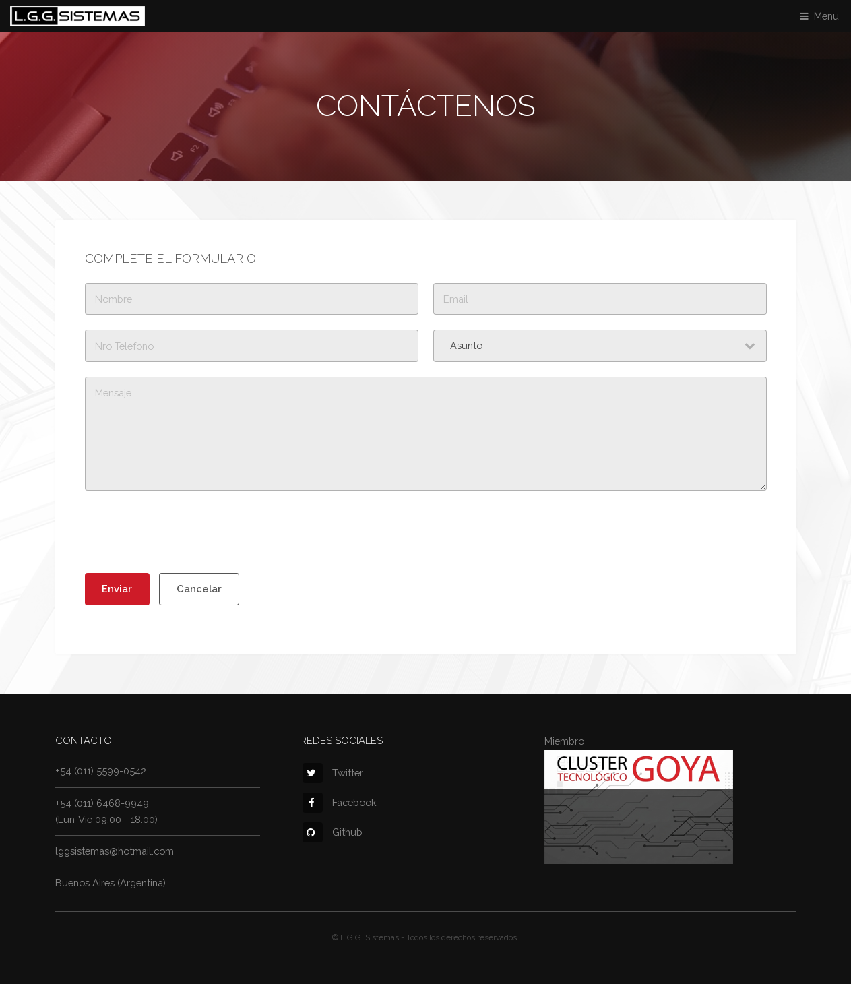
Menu (826, 16)
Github (333, 832)
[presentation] (187, 531)
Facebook (340, 802)
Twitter (333, 772)
